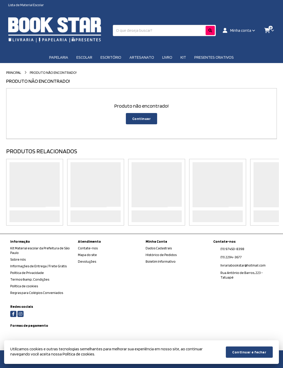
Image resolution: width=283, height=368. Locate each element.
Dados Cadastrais (159, 248)
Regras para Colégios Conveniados (36, 293)
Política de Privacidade (27, 273)
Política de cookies (24, 286)
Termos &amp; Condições (29, 279)
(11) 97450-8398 (232, 249)
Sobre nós (18, 259)
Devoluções (87, 261)
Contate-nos (88, 248)
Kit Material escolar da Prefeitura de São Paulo (40, 250)
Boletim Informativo (161, 261)
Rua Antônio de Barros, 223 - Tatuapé (241, 275)
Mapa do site (87, 255)
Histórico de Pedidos (161, 255)
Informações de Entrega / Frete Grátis (38, 266)
